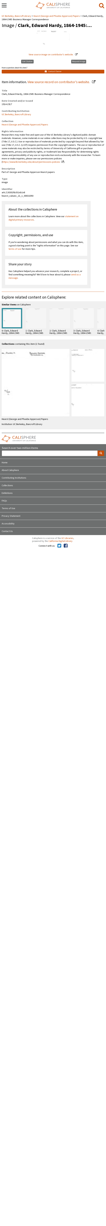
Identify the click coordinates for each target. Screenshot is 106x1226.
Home (5, 462)
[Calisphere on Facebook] (66, 546)
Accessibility (8, 523)
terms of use (15, 249)
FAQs (4, 500)
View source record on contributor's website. (58, 82)
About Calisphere (10, 470)
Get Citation (27, 61)
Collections (7, 485)
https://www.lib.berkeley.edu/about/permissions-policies (31, 162)
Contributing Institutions (14, 478)
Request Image (78, 61)
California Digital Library (60, 541)
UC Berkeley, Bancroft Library (17, 16)
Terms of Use (8, 508)
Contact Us (7, 531)
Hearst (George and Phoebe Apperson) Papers (56, 16)
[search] (101, 6)
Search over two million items (20, 448)
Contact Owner (53, 71)
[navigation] (4, 6)
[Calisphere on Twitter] (59, 546)
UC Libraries (67, 538)
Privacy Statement (11, 516)
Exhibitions (7, 493)
